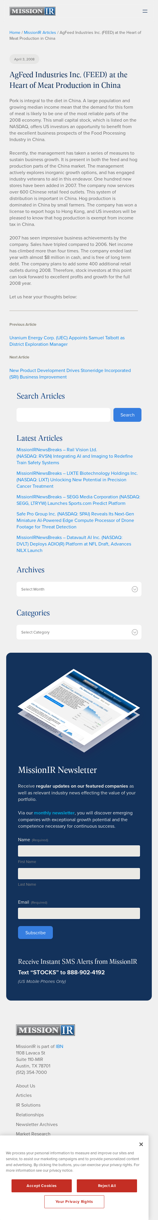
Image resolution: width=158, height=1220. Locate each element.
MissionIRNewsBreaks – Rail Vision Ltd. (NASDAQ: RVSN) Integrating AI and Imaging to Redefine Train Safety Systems (75, 456)
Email (32, 902)
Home (14, 32)
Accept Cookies (42, 1185)
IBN (59, 1046)
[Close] (141, 1144)
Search (127, 414)
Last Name (27, 884)
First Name (27, 861)
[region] (74, 1177)
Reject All (107, 1185)
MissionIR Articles (40, 32)
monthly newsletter (54, 812)
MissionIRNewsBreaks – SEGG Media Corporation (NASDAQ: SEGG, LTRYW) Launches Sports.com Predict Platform (78, 499)
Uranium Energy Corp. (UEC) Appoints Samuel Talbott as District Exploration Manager (67, 340)
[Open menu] (145, 11)
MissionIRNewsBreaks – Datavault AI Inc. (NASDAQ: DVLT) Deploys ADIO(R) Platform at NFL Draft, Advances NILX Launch (74, 543)
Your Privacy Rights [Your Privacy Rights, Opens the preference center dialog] (74, 1201)
